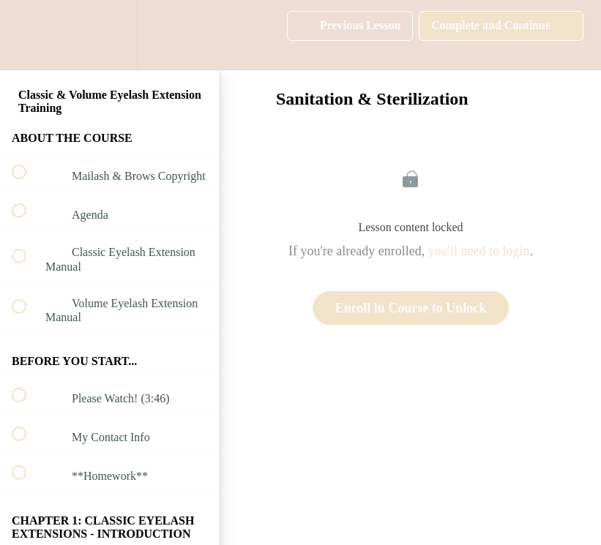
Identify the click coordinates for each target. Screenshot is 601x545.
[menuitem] (110, 34)
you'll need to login (479, 251)
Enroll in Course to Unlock (411, 308)
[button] (27, 34)
